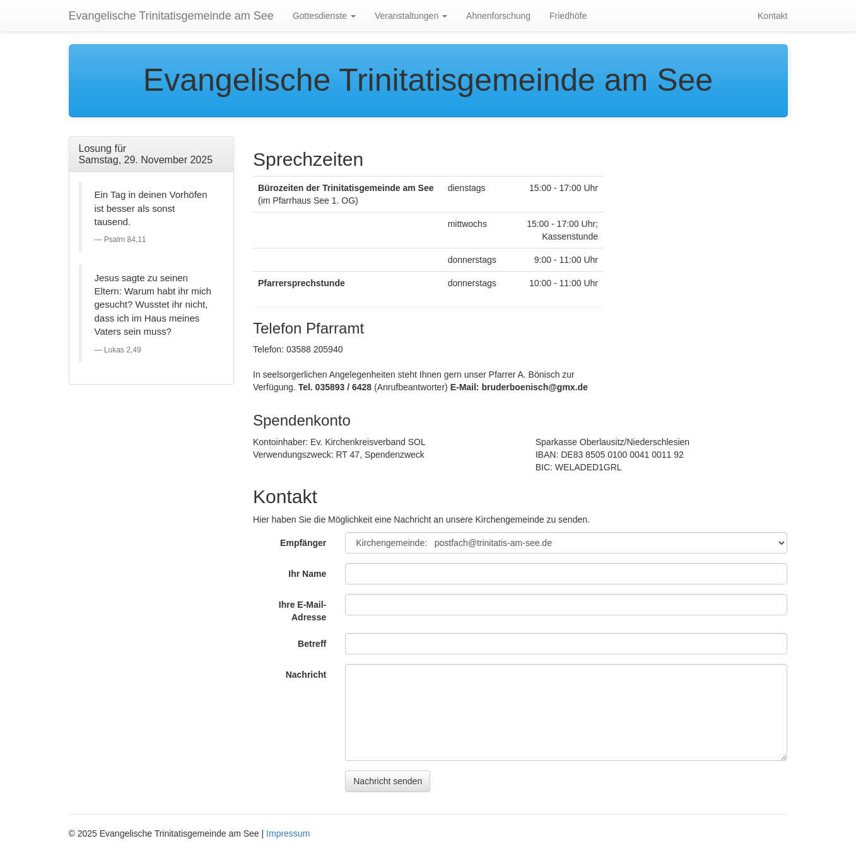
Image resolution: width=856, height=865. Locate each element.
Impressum (288, 833)
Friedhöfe (568, 16)
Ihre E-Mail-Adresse (302, 611)
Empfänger (303, 543)
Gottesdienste (324, 16)
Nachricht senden (387, 781)
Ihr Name (307, 574)
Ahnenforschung (498, 16)
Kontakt (772, 16)
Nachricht (306, 675)
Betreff (312, 644)
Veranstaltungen (411, 16)
